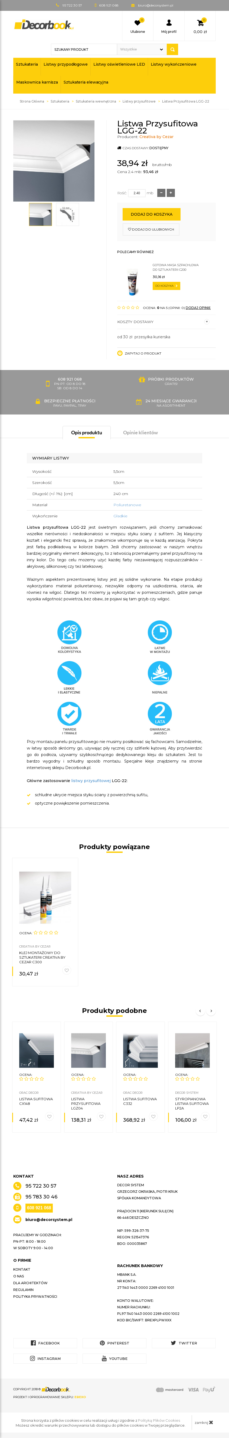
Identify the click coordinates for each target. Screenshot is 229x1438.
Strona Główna (32, 101)
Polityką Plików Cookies (159, 1420)
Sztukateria (27, 64)
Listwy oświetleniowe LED (119, 64)
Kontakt (21, 1269)
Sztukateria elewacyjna (86, 82)
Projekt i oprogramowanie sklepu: (49, 1397)
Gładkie (120, 516)
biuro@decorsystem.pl (155, 5)
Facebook (45, 1343)
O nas (18, 1276)
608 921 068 (39, 1208)
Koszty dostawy (163, 321)
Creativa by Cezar (156, 136)
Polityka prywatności (35, 1296)
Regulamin (23, 1290)
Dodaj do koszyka (151, 214)
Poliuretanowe (127, 504)
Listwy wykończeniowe (174, 64)
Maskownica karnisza (37, 82)
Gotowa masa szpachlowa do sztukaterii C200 (176, 267)
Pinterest (114, 1343)
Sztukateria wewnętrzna (96, 101)
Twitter (184, 1343)
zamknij (204, 1422)
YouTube (114, 1358)
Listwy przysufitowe (139, 101)
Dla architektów (30, 1283)
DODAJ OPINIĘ (198, 308)
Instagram (45, 1358)
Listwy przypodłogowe (66, 64)
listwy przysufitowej (91, 780)
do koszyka (166, 286)
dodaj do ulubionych (151, 229)
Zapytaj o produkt (139, 353)
